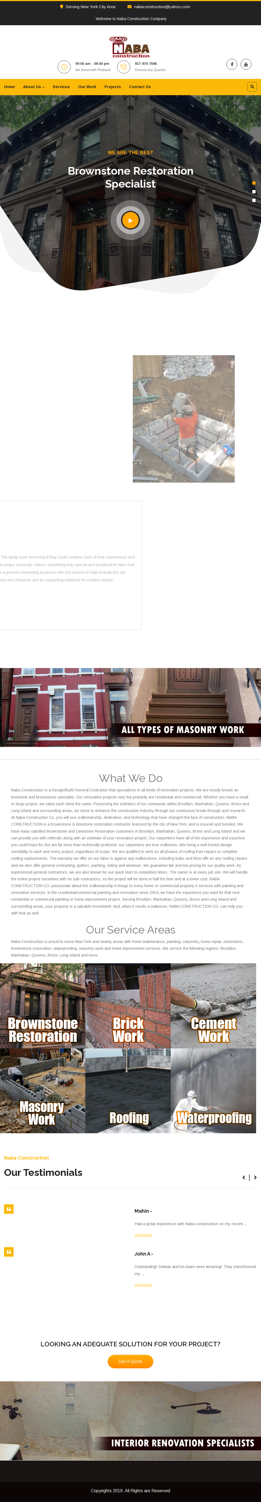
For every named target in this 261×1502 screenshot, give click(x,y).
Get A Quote (130, 1361)
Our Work (87, 87)
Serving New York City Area (87, 6)
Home (9, 87)
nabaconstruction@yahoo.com (159, 6)
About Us (32, 87)
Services (61, 87)
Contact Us (140, 87)
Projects (112, 87)
